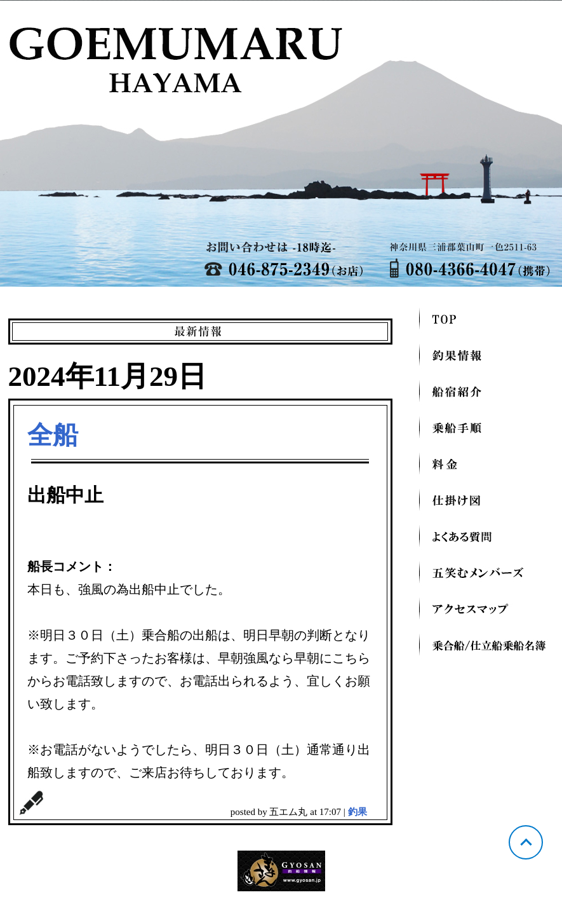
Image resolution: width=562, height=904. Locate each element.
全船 (52, 435)
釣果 (357, 812)
